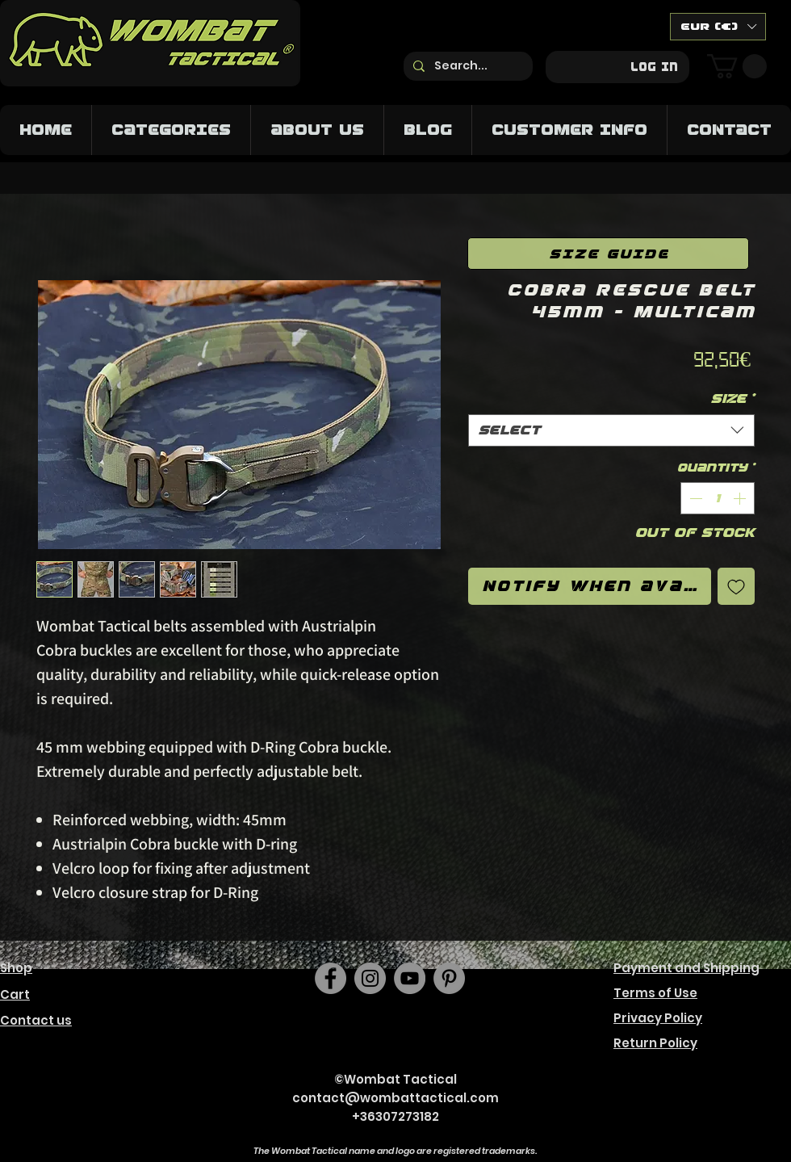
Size (733, 398)
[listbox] (718, 26)
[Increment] (741, 498)
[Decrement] (694, 498)
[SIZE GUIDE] (608, 253)
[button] (718, 26)
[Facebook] (330, 978)
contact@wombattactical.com (395, 1097)
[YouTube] (409, 978)
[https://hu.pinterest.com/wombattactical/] (449, 978)
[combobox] (611, 430)
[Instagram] (370, 978)
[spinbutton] (717, 498)
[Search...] (466, 66)
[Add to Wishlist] (736, 586)
